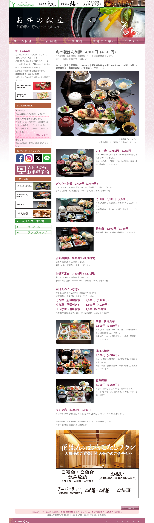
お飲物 (77, 40)
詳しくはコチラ (42, 135)
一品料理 (49, 40)
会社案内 (109, 512)
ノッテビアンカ (92, 3)
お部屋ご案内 (104, 40)
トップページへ (131, 40)
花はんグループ (22, 3)
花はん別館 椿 (70, 3)
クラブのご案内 (124, 3)
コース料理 (22, 40)
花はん (47, 3)
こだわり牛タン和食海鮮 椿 (64, 512)
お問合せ (118, 512)
